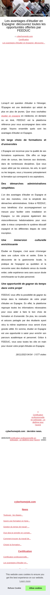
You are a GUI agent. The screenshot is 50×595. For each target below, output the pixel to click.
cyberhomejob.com (25, 36)
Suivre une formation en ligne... (16, 521)
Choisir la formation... (12, 545)
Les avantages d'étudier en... (15, 563)
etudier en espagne (10, 116)
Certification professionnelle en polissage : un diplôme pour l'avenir (38, 420)
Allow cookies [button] (35, 588)
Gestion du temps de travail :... (16, 527)
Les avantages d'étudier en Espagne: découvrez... (23, 43)
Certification (24, 39)
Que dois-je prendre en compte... (17, 533)
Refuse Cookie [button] (14, 588)
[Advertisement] (25, 71)
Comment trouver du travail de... (17, 539)
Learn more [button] (25, 581)
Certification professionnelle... (16, 557)
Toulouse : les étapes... (13, 515)
